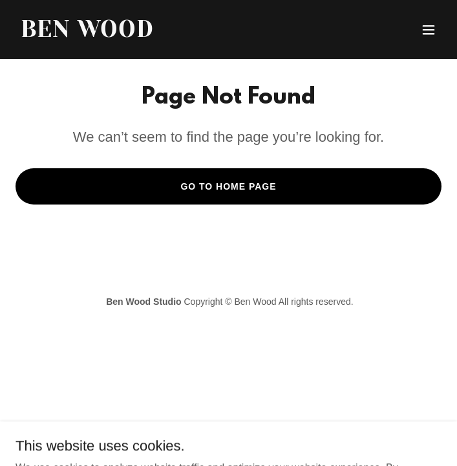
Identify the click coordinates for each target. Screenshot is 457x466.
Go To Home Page (228, 186)
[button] (428, 30)
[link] (164, 33)
